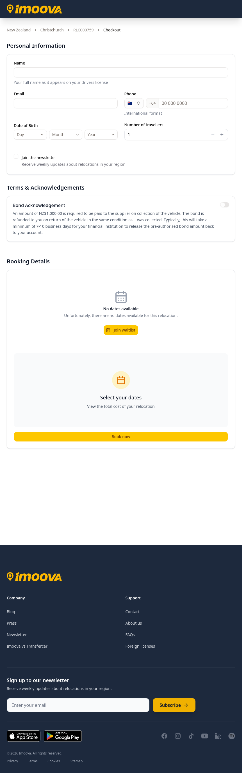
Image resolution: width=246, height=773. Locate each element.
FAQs (130, 634)
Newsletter (17, 634)
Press (12, 623)
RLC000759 (83, 30)
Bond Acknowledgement (39, 205)
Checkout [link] (112, 30)
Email (19, 94)
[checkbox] (16, 156)
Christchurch (52, 30)
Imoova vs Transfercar (27, 646)
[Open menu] (229, 9)
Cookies (53, 761)
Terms (33, 761)
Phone (130, 94)
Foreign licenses (140, 646)
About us (134, 623)
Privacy (12, 761)
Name (19, 63)
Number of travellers (143, 125)
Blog (11, 611)
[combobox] (30, 135)
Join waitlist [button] (120, 330)
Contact (133, 611)
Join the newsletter (39, 157)
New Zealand (19, 30)
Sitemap (76, 761)
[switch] (224, 204)
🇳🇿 (134, 103)
